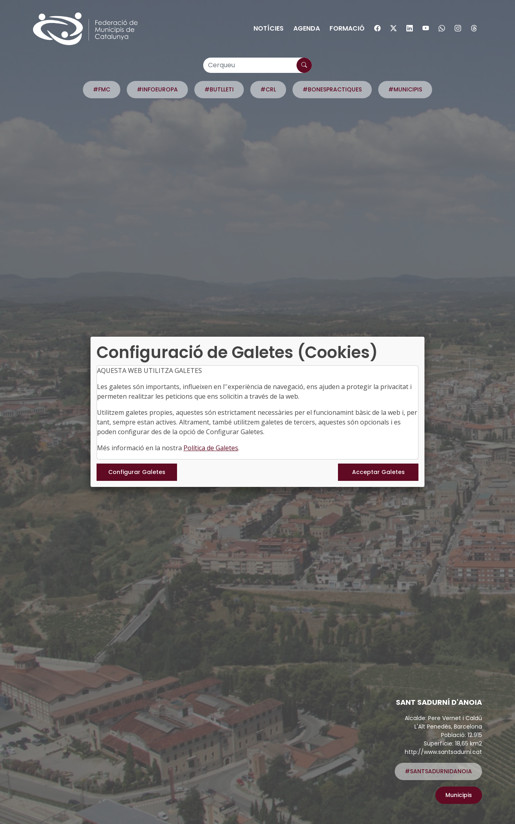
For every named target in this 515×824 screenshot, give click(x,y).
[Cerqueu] (257, 65)
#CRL (268, 89)
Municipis (458, 795)
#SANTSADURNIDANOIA (438, 771)
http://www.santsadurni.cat (443, 752)
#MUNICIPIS (405, 89)
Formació (347, 28)
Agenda (306, 28)
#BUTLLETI (219, 89)
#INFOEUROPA (157, 89)
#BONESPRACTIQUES (332, 89)
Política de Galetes (210, 447)
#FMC (101, 89)
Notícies (268, 28)
